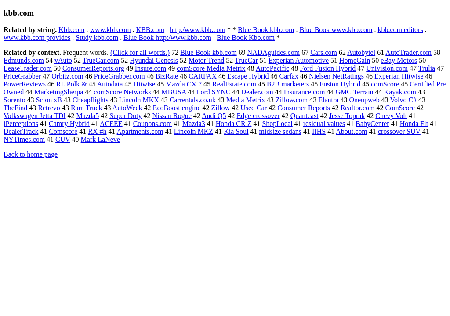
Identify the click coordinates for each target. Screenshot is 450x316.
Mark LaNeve (100, 139)
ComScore (400, 107)
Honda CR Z (234, 123)
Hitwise (144, 84)
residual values (324, 123)
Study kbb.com (97, 37)
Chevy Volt (391, 115)
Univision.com (387, 68)
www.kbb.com (110, 29)
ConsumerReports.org (93, 68)
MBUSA (173, 92)
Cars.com (323, 52)
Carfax (289, 76)
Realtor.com (358, 107)
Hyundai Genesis (154, 60)
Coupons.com (152, 123)
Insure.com (151, 68)
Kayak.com (400, 92)
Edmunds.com (24, 60)
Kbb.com (71, 29)
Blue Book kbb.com (266, 29)
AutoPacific (272, 68)
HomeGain (354, 60)
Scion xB (49, 100)
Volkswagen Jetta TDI (35, 115)
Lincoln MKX (139, 100)
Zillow (220, 107)
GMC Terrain (354, 92)
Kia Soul (236, 131)
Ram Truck (86, 107)
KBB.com (150, 29)
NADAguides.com (273, 52)
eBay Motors (399, 60)
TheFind (15, 107)
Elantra (328, 100)
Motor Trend (206, 60)
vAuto (63, 60)
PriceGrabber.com (119, 76)
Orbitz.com (67, 76)
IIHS (319, 131)
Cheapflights (91, 100)
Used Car (253, 107)
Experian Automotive (299, 60)
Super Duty (125, 115)
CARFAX (203, 76)
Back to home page (31, 154)
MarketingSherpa (58, 92)
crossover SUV (399, 131)
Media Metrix (245, 100)
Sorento (14, 100)
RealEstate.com (234, 84)
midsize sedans (280, 131)
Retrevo (49, 107)
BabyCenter (372, 123)
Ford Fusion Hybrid (328, 68)
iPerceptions (21, 123)
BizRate (167, 76)
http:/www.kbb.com (197, 29)
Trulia (426, 68)
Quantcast (304, 115)
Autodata (110, 84)
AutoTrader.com (408, 52)
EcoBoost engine (177, 107)
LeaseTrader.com (28, 68)
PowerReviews (25, 84)
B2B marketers (288, 84)
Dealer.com (257, 92)
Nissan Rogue (171, 115)
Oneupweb (364, 100)
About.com (351, 131)
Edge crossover (257, 115)
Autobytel (361, 52)
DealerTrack (21, 131)
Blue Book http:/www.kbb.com (167, 37)
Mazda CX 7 (184, 84)
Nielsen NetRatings (336, 76)
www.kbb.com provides (37, 37)
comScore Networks (122, 92)
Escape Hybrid (248, 76)
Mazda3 (193, 123)
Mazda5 (87, 115)
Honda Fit (414, 123)
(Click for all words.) (140, 52)
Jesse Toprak (347, 115)
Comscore (63, 131)
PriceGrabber (22, 76)
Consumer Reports (303, 107)
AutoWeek (127, 107)
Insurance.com (304, 92)
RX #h (97, 131)
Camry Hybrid (69, 123)
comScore (385, 84)
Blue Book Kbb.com (246, 37)
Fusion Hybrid (339, 84)
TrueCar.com (101, 60)
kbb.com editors (400, 29)
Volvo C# (403, 100)
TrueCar (246, 60)
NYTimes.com (24, 139)
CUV (62, 139)
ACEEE (111, 123)
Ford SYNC (214, 92)
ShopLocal (277, 123)
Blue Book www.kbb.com (335, 29)
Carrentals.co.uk (193, 100)
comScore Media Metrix (211, 68)
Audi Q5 (214, 115)
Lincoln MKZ (193, 131)
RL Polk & (71, 84)
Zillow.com (292, 100)
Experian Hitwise (399, 76)
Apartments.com (140, 131)
